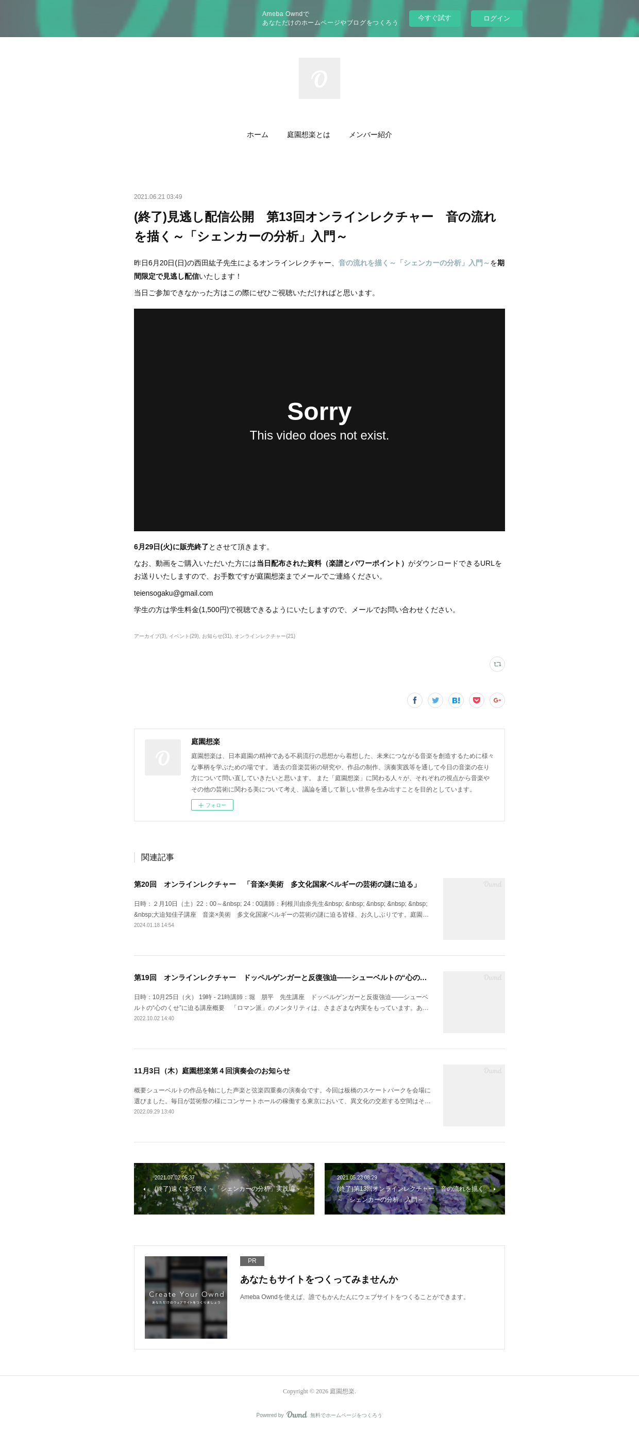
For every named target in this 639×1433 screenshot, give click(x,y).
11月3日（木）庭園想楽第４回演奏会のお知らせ (212, 1071)
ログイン (496, 18)
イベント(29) (184, 636)
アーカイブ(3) (150, 636)
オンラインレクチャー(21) (264, 636)
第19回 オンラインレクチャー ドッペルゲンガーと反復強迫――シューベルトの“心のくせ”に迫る (297, 977)
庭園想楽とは (308, 135)
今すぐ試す (434, 18)
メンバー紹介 (370, 135)
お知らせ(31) (217, 636)
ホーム (257, 135)
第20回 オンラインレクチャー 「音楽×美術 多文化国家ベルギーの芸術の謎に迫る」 (277, 884)
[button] (257, 135)
